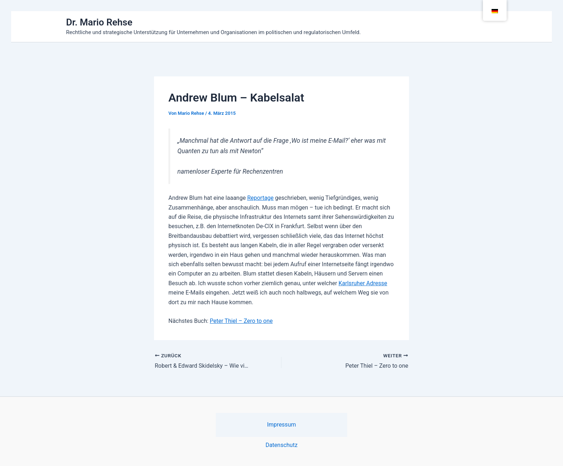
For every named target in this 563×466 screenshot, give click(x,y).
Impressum (281, 424)
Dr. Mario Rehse (99, 22)
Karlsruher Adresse (363, 283)
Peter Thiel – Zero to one (241, 320)
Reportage (260, 197)
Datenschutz (281, 445)
